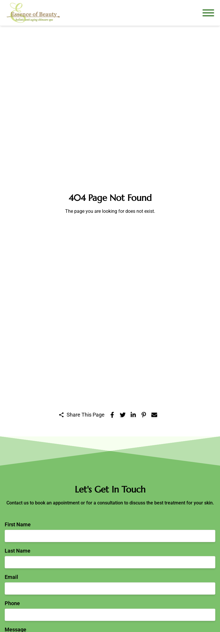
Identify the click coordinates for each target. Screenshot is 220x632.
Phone (12, 603)
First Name (18, 524)
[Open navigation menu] (208, 13)
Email (11, 577)
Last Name (17, 551)
